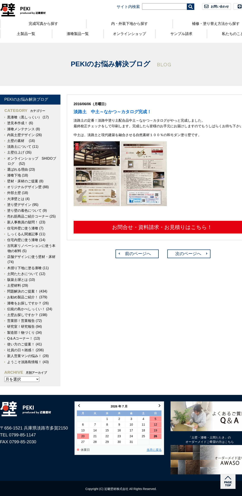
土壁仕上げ (15, 152)
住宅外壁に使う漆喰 (22, 228)
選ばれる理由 (17, 169)
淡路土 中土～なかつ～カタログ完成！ (115, 111)
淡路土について (19, 146)
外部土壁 (14, 193)
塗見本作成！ (17, 123)
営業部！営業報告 (21, 321)
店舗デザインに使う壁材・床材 (31, 257)
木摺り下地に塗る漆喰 (24, 268)
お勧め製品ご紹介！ (22, 297)
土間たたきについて (22, 274)
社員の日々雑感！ (21, 350)
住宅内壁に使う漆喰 (22, 240)
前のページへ (138, 253)
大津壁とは (15, 199)
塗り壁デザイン (19, 205)
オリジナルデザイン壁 (24, 187)
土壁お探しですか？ (22, 315)
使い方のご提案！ (21, 344)
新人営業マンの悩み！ (24, 356)
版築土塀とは (17, 279)
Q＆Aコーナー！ (20, 338)
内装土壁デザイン (21, 135)
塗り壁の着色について (24, 210)
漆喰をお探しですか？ (24, 303)
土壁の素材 (17, 141)
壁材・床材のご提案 (22, 181)
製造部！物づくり (21, 332)
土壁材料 (14, 285)
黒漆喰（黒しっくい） (24, 117)
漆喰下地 (14, 175)
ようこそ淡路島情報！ (24, 362)
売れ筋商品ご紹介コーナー (28, 216)
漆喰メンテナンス (21, 129)
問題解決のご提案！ (22, 291)
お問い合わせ (220, 6)
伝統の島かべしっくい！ (26, 309)
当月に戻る (154, 449)
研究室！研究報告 (21, 326)
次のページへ (188, 253)
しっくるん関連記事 (22, 234)
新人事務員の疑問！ (22, 222)
